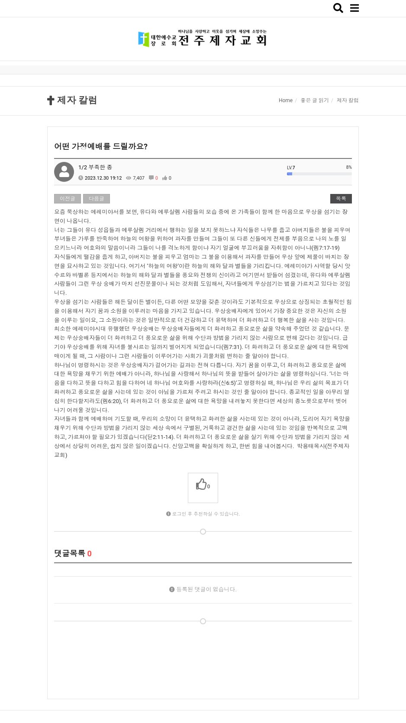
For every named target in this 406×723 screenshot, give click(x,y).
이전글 (67, 199)
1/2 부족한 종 (95, 167)
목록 (341, 199)
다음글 (96, 199)
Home (286, 100)
